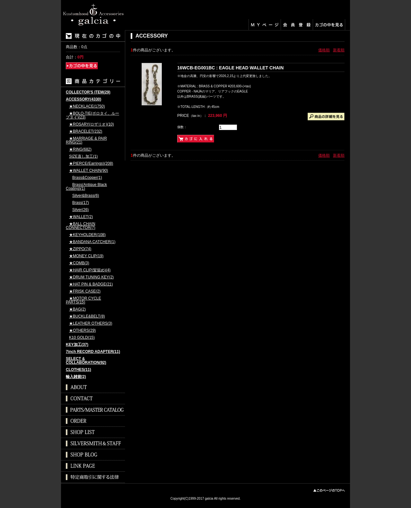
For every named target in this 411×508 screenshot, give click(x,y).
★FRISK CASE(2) (85, 291)
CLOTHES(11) (78, 370)
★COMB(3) (79, 263)
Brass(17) (80, 203)
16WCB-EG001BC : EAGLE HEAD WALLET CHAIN (230, 67)
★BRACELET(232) (85, 131)
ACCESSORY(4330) (83, 99)
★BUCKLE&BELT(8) (87, 316)
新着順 (339, 50)
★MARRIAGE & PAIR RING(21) (86, 140)
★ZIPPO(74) (80, 249)
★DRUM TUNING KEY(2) (91, 277)
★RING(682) (80, 149)
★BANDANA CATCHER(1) (92, 242)
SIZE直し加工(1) (83, 156)
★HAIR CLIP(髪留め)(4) (89, 270)
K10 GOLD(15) (82, 338)
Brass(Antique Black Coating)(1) (86, 187)
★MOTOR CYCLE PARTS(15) (83, 300)
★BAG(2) (77, 309)
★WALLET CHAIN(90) (88, 171)
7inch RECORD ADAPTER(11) (93, 352)
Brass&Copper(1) (87, 178)
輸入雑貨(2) (76, 377)
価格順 (324, 50)
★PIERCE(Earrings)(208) (91, 164)
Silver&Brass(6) (85, 196)
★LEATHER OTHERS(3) (90, 323)
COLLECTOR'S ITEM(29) (88, 92)
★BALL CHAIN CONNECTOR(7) (80, 226)
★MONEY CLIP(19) (86, 256)
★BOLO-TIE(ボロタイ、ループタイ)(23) (92, 115)
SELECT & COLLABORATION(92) (86, 361)
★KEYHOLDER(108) (87, 235)
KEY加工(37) (77, 345)
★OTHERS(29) (82, 330)
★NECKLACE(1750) (87, 106)
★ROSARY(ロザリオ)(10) (91, 124)
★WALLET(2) (81, 217)
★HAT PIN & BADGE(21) (91, 284)
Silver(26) (80, 210)
